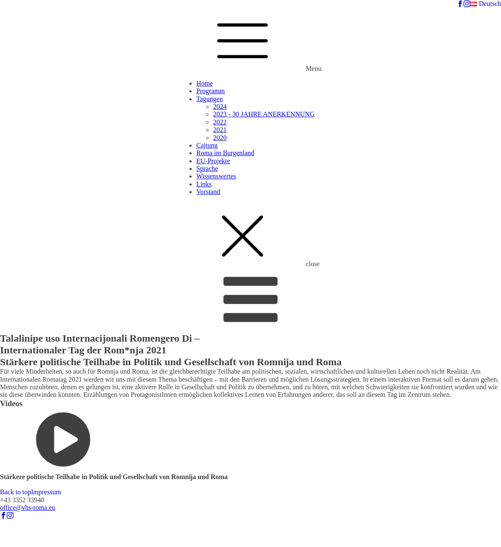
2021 (220, 129)
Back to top (15, 492)
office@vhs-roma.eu (27, 507)
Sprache (207, 168)
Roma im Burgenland (225, 152)
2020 (220, 137)
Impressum (46, 492)
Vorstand (208, 191)
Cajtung (207, 145)
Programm (210, 90)
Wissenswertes (216, 176)
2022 (220, 122)
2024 (220, 106)
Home (204, 83)
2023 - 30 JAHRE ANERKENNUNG (263, 114)
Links (203, 184)
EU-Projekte (213, 160)
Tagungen (209, 98)
